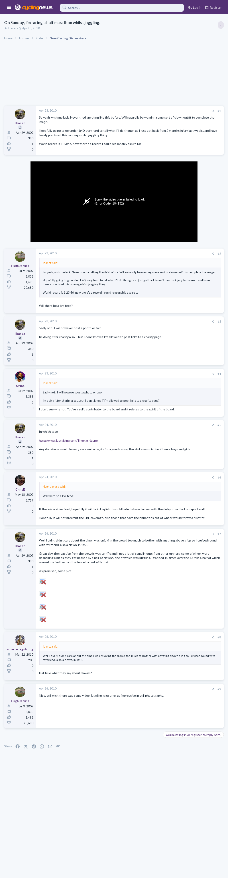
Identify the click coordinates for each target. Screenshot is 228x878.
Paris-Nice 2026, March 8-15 (184, 393)
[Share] (141, 111)
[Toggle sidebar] (221, 25)
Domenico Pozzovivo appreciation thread (193, 539)
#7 (148, 560)
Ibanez (12, 28)
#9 (148, 732)
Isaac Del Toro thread (180, 427)
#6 (148, 495)
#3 (148, 330)
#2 (148, 254)
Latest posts (167, 417)
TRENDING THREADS (172, 242)
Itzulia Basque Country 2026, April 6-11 (192, 251)
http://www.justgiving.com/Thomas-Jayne (68, 458)
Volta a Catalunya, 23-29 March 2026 (190, 298)
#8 (148, 676)
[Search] (121, 8)
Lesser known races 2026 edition (188, 483)
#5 (148, 443)
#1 (148, 111)
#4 (148, 383)
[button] (9, 7)
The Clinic (171, 508)
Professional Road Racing (181, 264)
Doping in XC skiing (178, 500)
